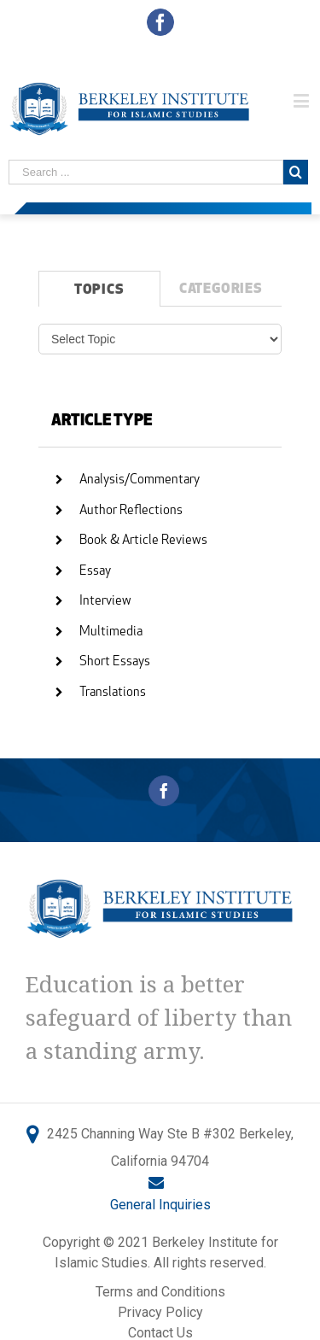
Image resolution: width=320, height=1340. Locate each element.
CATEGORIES (221, 289)
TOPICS (99, 290)
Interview (105, 601)
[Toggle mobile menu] (302, 100)
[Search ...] (146, 172)
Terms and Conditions (160, 1292)
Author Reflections (131, 511)
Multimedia (111, 632)
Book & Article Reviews (143, 541)
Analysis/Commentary (139, 480)
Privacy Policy (160, 1312)
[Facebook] (163, 790)
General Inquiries (160, 1205)
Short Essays (114, 662)
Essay (95, 571)
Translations (112, 693)
